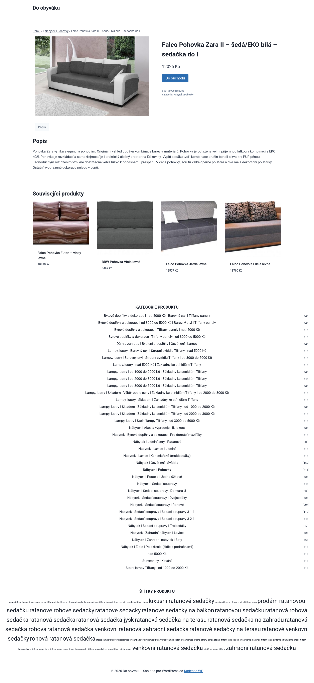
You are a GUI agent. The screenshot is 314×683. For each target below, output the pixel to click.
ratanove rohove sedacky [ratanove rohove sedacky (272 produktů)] (61, 610)
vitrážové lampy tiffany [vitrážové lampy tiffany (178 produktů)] (214, 649)
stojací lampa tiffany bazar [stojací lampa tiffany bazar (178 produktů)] (129, 640)
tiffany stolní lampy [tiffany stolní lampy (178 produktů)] (122, 649)
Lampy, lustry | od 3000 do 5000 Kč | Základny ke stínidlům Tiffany (157, 386)
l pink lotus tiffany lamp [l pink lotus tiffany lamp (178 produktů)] (137, 602)
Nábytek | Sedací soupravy (157, 484)
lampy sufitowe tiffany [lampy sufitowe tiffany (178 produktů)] (94, 602)
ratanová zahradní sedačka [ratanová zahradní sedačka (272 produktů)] (154, 629)
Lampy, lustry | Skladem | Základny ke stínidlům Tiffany (157, 400)
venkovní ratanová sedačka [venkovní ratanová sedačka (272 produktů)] (167, 648)
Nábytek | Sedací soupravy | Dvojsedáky (157, 498)
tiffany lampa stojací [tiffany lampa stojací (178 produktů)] (210, 640)
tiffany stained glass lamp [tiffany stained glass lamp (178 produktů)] (100, 649)
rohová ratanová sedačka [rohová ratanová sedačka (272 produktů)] (62, 638)
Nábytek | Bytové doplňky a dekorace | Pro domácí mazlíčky (157, 435)
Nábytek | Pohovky (183, 94)
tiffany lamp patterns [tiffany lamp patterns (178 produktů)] (271, 640)
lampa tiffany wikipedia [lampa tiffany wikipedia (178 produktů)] (72, 602)
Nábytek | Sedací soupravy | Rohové (157, 505)
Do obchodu (175, 78)
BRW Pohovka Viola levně (121, 262)
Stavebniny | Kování (157, 561)
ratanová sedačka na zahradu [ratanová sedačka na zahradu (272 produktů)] (245, 619)
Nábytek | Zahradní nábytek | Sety (157, 540)
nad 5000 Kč (157, 554)
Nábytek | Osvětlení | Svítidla (157, 463)
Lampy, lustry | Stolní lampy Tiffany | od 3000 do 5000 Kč (156, 421)
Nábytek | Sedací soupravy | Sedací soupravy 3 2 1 (157, 519)
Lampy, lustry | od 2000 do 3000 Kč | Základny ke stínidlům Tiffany (157, 379)
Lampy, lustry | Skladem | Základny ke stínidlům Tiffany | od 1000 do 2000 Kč (157, 407)
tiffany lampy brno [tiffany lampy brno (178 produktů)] (40, 649)
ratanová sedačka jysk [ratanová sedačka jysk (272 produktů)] (105, 619)
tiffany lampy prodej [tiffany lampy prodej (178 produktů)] (77, 649)
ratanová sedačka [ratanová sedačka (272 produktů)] (52, 619)
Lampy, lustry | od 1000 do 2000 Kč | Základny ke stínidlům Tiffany (157, 372)
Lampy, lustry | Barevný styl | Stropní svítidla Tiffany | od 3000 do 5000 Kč (157, 358)
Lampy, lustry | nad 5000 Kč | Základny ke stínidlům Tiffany (157, 365)
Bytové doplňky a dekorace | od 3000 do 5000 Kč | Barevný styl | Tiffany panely (157, 323)
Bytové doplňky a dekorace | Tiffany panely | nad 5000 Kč (157, 330)
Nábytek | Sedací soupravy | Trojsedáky (157, 526)
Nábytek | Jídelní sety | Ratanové (157, 442)
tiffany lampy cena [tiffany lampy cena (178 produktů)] (59, 649)
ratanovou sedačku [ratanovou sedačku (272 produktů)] (239, 610)
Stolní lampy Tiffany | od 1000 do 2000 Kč (157, 568)
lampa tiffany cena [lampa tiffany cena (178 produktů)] (31, 602)
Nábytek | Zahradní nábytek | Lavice (157, 533)
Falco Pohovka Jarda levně (186, 264)
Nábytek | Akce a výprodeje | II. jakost (157, 428)
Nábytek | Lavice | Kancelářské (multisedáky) (157, 456)
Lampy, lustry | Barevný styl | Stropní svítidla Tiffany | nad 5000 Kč (157, 351)
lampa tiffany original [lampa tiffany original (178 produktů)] (50, 602)
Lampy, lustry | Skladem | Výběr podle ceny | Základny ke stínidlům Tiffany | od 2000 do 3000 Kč (157, 393)
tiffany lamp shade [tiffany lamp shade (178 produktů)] (290, 640)
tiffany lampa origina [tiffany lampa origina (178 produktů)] (190, 640)
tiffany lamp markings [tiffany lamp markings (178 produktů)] (250, 640)
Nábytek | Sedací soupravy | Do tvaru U (157, 491)
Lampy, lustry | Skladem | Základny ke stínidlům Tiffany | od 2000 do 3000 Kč (157, 414)
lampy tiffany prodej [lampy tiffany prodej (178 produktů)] (115, 602)
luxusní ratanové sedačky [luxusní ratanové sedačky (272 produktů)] (181, 601)
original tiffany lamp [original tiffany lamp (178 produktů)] (247, 602)
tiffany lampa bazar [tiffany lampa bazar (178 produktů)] (170, 640)
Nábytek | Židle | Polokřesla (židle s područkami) (157, 547)
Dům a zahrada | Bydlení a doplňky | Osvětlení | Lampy (157, 344)
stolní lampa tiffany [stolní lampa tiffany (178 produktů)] (151, 640)
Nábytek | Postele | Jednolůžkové (157, 477)
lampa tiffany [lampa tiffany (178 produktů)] (15, 602)
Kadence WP (193, 671)
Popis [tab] (42, 127)
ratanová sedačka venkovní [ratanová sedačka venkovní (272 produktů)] (82, 629)
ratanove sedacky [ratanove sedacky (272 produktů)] (118, 610)
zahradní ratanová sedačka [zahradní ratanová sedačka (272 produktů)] (261, 648)
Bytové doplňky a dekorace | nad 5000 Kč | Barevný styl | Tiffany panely (157, 316)
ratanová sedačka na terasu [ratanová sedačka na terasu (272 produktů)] (171, 619)
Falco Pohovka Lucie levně (250, 264)
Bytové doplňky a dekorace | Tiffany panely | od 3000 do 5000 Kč (157, 337)
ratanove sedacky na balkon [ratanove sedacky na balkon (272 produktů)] (178, 610)
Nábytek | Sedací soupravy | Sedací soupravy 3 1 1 (157, 512)
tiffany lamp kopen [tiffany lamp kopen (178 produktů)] (230, 640)
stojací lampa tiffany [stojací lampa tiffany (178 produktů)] (106, 640)
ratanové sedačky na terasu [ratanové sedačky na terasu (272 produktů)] (225, 629)
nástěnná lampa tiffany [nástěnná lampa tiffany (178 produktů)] (226, 602)
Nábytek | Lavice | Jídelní (157, 449)
